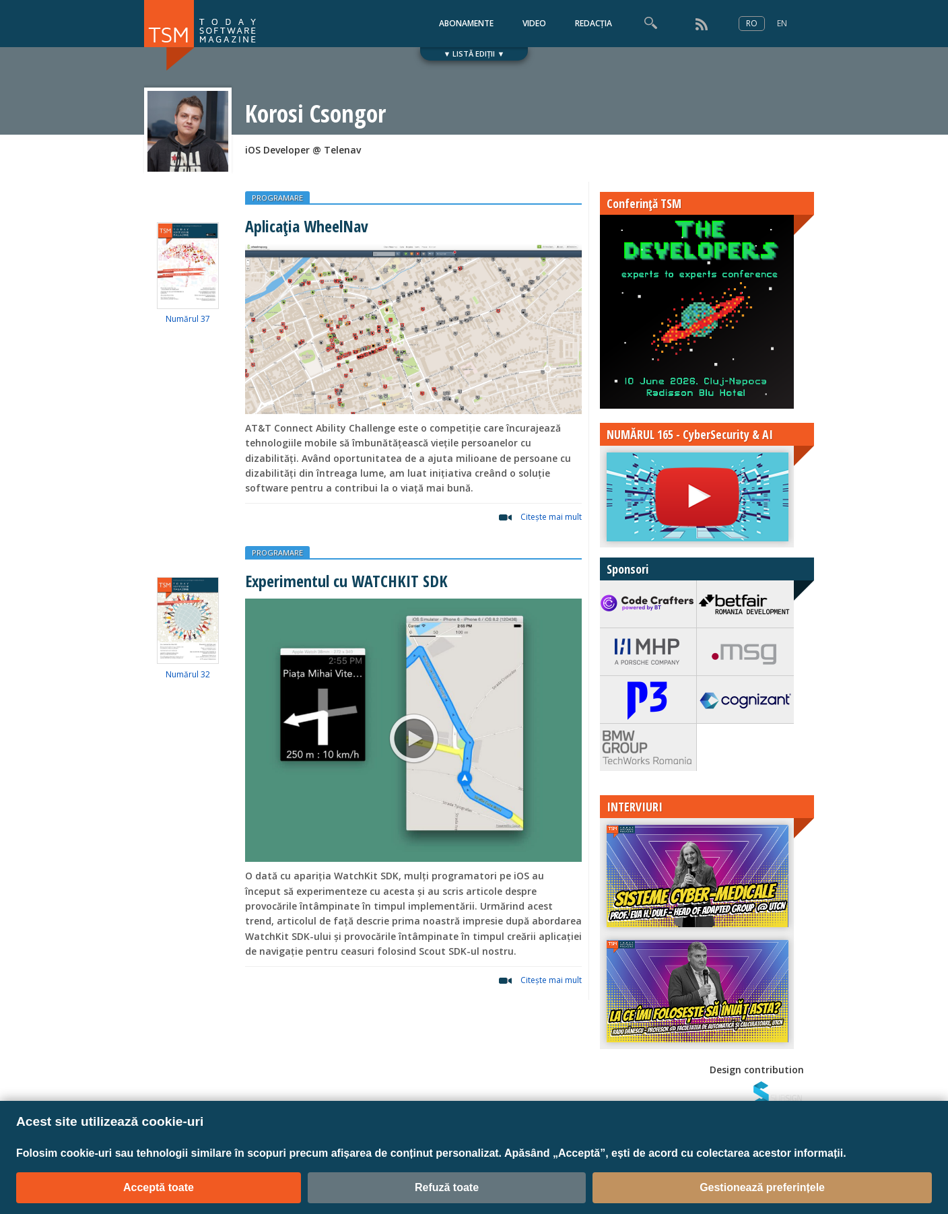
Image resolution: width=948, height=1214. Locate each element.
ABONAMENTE (466, 23)
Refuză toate (447, 1187)
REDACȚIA (593, 23)
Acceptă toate (158, 1187)
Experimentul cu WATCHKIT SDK (346, 581)
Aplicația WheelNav (306, 226)
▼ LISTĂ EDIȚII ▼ (474, 53)
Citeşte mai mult (551, 516)
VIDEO (534, 23)
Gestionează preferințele (762, 1187)
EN (782, 23)
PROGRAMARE (277, 198)
